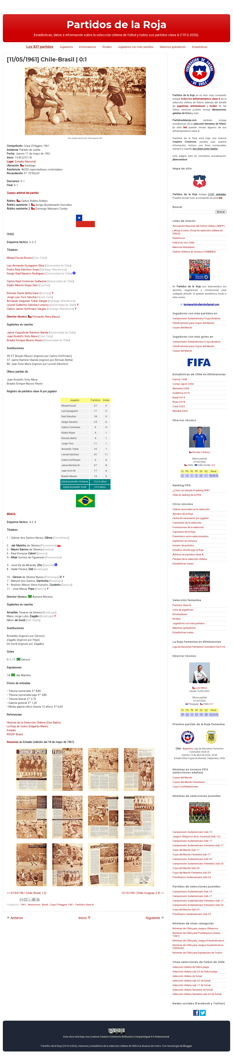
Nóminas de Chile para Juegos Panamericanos (198, 940)
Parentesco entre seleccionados (190, 536)
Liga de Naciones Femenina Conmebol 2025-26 (199, 646)
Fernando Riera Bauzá (46, 316)
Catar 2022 (179, 406)
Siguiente (155, 918)
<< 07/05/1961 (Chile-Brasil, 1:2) (26, 893)
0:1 (212, 704)
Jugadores (66, 46)
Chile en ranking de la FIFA (187, 494)
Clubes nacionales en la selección (191, 509)
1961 (23, 904)
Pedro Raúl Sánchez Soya (23, 269)
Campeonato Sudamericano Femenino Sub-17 (198, 845)
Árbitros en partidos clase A (188, 554)
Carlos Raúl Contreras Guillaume (27, 281)
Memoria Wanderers (184, 247)
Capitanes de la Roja (184, 531)
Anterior (15, 918)
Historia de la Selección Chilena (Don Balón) (34, 722)
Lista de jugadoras (183, 609)
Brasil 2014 (179, 397)
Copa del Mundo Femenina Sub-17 (192, 854)
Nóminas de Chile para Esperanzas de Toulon (197, 952)
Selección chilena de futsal (187, 976)
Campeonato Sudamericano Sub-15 (192, 831)
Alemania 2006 (181, 388)
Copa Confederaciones (185, 786)
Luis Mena (201, 688)
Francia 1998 (180, 379)
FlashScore (179, 237)
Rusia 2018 (179, 401)
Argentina (188, 748)
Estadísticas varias (183, 563)
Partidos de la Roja (116, 24)
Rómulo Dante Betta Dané (23, 293)
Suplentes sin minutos (185, 540)
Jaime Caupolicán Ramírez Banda (27, 332)
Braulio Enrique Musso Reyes (25, 340)
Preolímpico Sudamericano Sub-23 (192, 877)
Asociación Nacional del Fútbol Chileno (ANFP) (199, 225)
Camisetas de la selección (187, 522)
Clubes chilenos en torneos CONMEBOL (194, 251)
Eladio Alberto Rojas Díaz (22, 285)
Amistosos (34, 904)
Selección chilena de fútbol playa (191, 966)
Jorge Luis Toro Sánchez (22, 297)
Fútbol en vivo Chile (183, 242)
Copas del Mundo (182, 327)
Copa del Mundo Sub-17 (186, 849)
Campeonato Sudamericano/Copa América (196, 318)
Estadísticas (199, 46)
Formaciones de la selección (188, 527)
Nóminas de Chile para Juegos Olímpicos (195, 928)
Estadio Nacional (25, 161)
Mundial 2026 (180, 410)
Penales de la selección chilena (190, 558)
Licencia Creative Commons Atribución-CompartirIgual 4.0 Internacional (129, 1036)
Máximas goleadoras (184, 627)
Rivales (107, 46)
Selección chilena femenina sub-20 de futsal (197, 993)
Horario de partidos (183, 545)
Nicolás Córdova (201, 452)
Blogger (187, 1045)
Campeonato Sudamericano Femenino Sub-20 (198, 863)
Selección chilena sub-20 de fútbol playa (195, 971)
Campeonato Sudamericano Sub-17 (192, 840)
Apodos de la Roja (183, 513)
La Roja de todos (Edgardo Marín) (27, 726)
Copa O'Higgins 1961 (62, 904)
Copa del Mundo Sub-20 (186, 868)
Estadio (11, 730)
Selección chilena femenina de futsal (193, 989)
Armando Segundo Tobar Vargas (27, 301)
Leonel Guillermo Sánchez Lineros (28, 305)
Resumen (13, 742)
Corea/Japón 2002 (183, 383)
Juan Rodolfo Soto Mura (22, 336)
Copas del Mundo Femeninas (189, 781)
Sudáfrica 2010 (181, 392)
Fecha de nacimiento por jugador (191, 518)
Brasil (45, 904)
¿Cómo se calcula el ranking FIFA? (191, 490)
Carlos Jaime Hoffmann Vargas (26, 309)
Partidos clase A (84, 904)
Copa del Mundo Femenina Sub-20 (192, 872)
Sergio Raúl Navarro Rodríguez (26, 273)
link (185, 127)
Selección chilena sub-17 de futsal (192, 985)
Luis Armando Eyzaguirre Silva (25, 265)
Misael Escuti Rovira (19, 258)
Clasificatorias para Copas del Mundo (193, 322)
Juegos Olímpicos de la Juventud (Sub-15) (196, 836)
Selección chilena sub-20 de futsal (192, 980)
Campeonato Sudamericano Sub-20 (192, 858)
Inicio (84, 918)
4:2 (213, 465)
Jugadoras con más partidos (189, 623)
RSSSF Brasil (15, 734)
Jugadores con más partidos (135, 46)
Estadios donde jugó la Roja (188, 549)
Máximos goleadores (173, 46)
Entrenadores (87, 46)
